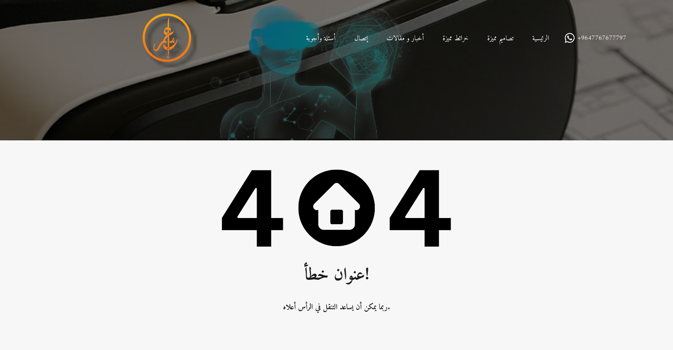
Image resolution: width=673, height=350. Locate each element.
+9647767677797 (602, 39)
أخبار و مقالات (405, 38)
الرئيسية (540, 38)
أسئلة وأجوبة (321, 38)
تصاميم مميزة (500, 38)
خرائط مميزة (456, 38)
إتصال (361, 38)
